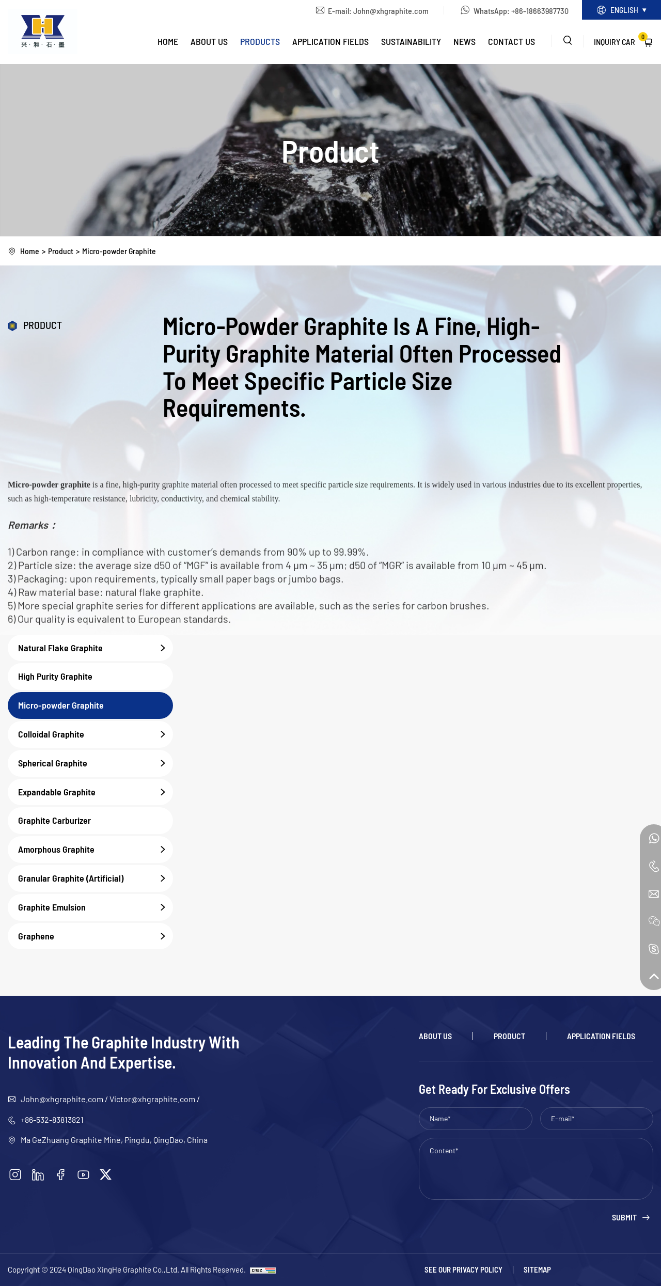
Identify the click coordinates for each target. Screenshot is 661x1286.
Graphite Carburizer (54, 820)
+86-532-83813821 (52, 1119)
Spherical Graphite (95, 763)
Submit (624, 1217)
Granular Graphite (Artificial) (95, 878)
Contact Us (511, 42)
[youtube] (85, 1175)
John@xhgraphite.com (387, 10)
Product (61, 251)
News (464, 42)
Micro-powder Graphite (121, 251)
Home (168, 42)
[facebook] (62, 1175)
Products (260, 42)
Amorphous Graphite (95, 850)
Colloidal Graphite (95, 734)
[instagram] (15, 1175)
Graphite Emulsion (95, 907)
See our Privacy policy (463, 1270)
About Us (209, 42)
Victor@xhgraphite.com (152, 1099)
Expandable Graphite (95, 792)
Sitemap (537, 1270)
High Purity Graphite (55, 676)
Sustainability (411, 42)
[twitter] (108, 1175)
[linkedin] (38, 1175)
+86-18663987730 (536, 10)
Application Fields (330, 42)
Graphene (95, 936)
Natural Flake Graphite (95, 648)
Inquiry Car (621, 40)
